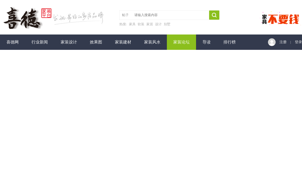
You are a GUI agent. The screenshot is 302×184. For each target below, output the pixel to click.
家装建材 (123, 42)
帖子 (125, 15)
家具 (132, 24)
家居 (149, 24)
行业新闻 (39, 42)
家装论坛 (181, 42)
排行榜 (229, 42)
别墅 (167, 24)
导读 (206, 42)
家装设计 (69, 42)
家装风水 (152, 42)
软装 (141, 24)
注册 (283, 42)
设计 (158, 24)
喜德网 (12, 42)
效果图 (96, 42)
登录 (298, 42)
